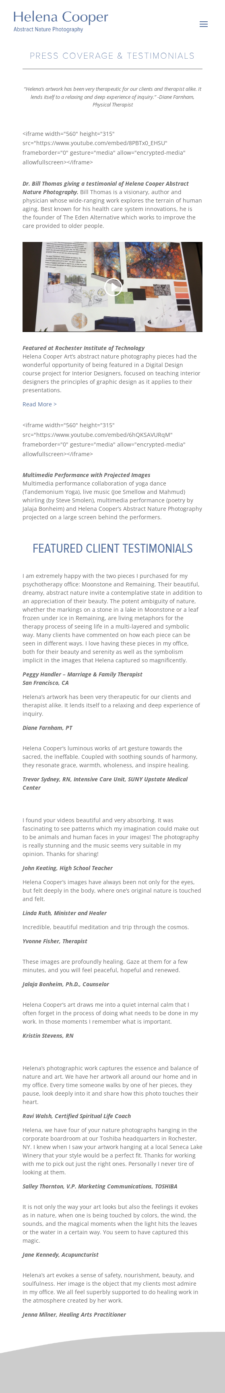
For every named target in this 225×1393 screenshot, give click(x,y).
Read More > (40, 404)
